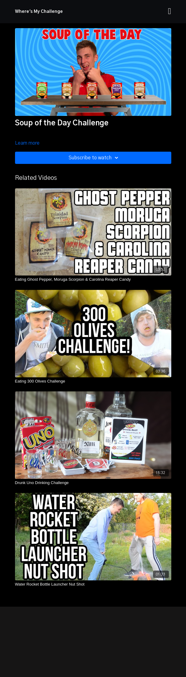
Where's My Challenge (39, 11)
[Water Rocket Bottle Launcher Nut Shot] (93, 584)
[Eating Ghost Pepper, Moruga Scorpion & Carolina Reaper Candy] (93, 279)
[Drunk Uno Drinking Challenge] (93, 483)
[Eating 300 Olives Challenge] (93, 381)
